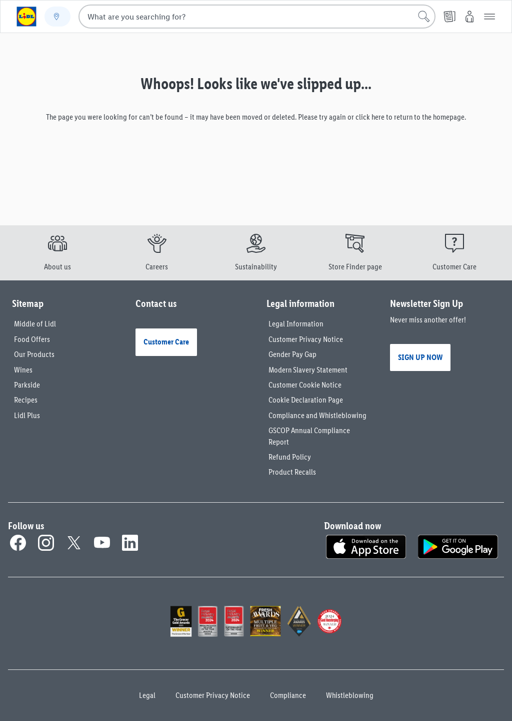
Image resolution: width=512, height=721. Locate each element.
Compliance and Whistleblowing (317, 415)
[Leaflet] (450, 17)
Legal (147, 695)
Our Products (34, 354)
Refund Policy (289, 457)
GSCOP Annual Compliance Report (309, 436)
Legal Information (296, 323)
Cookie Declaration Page (305, 400)
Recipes (26, 400)
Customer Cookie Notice (305, 385)
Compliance (288, 695)
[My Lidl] (470, 17)
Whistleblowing (350, 695)
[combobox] (257, 17)
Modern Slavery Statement (308, 370)
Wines (23, 370)
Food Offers (32, 339)
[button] (490, 17)
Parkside (27, 385)
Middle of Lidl (35, 323)
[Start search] (424, 17)
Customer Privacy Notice (305, 339)
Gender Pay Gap (292, 354)
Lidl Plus (27, 415)
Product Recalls (292, 472)
